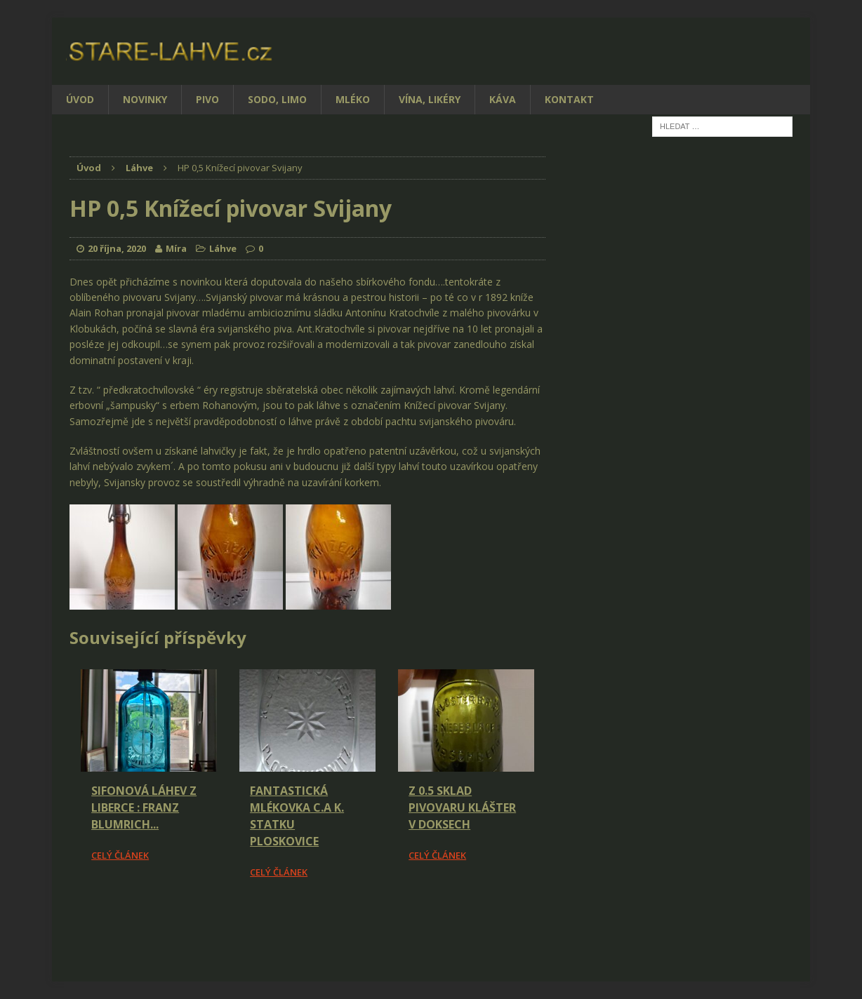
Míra (176, 248)
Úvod (80, 99)
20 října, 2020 (117, 248)
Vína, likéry (429, 99)
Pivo (207, 99)
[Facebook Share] (71, 919)
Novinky (145, 99)
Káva (502, 99)
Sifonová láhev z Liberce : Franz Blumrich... (144, 807)
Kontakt (569, 99)
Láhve (223, 248)
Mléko (353, 99)
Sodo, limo (277, 99)
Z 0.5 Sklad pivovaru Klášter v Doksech (462, 807)
